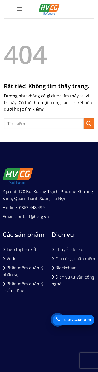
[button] (19, 9)
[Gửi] (89, 123)
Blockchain (66, 268)
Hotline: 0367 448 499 (24, 207)
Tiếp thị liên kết (21, 249)
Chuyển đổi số (69, 249)
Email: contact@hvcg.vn (26, 217)
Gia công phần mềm (75, 259)
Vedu (12, 259)
